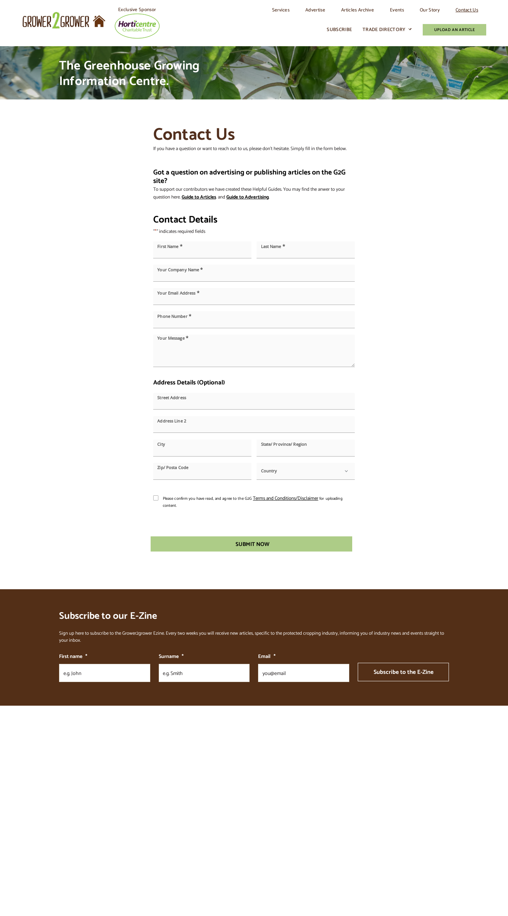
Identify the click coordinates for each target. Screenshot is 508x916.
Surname (171, 656)
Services (281, 9)
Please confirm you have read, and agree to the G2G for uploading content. (253, 502)
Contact (329, 788)
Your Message (172, 338)
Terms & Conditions (339, 807)
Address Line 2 (171, 421)
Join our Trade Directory (279, 797)
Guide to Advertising (247, 196)
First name (73, 656)
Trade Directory (384, 29)
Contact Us (467, 9)
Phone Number (174, 316)
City (161, 444)
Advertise (315, 9)
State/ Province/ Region (284, 444)
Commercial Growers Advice (283, 816)
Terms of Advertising (340, 816)
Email (266, 656)
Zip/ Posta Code (172, 468)
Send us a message (76, 811)
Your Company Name (180, 270)
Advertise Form (272, 826)
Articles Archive (357, 9)
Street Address (171, 397)
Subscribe (339, 29)
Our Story (430, 9)
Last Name (273, 246)
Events (397, 9)
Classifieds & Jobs (274, 807)
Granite (80, 880)
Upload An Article (454, 29)
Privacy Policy (333, 826)
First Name (169, 246)
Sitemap (329, 797)
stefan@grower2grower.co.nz (95, 788)
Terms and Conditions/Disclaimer (285, 498)
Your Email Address (178, 293)
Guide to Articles (199, 196)
